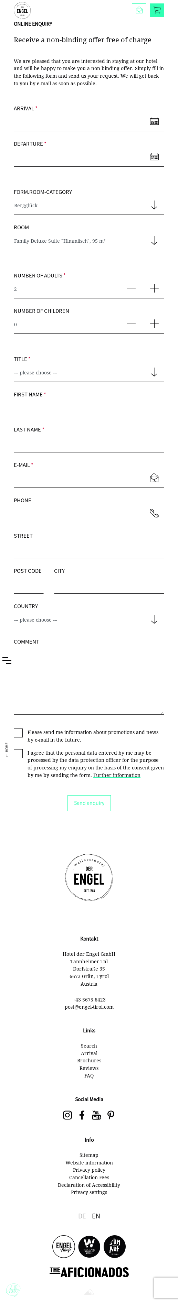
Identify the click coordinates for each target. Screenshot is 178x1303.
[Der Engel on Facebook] (81, 1115)
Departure (30, 143)
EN (96, 1215)
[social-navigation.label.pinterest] (110, 1115)
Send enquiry (89, 802)
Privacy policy (89, 1170)
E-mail (23, 464)
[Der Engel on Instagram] (67, 1115)
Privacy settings (89, 1192)
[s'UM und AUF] (114, 1247)
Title (22, 358)
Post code (28, 570)
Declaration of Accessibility (89, 1185)
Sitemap (89, 1155)
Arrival (26, 108)
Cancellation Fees (89, 1177)
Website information (89, 1162)
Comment (26, 641)
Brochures (89, 1060)
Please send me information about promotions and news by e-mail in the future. (93, 736)
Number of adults (40, 275)
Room (21, 227)
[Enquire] (139, 10)
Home (6, 742)
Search (89, 1045)
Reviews (89, 1068)
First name (30, 394)
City (59, 570)
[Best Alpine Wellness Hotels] (89, 1247)
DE (82, 1215)
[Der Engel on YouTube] (96, 1115)
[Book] (157, 10)
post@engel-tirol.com (89, 1007)
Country (26, 606)
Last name (29, 429)
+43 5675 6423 (89, 999)
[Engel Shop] (63, 1247)
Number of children (41, 310)
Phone (22, 500)
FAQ (89, 1075)
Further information (116, 775)
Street (23, 535)
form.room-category (43, 191)
